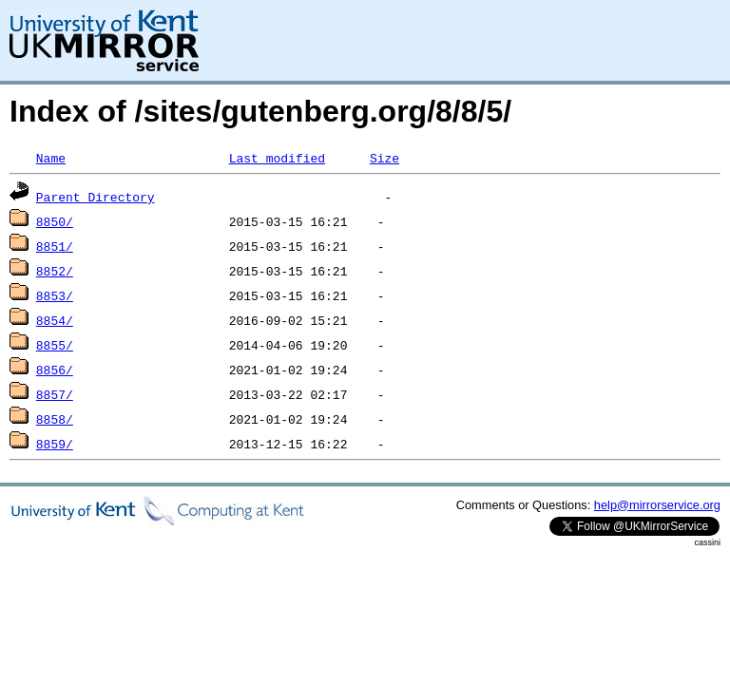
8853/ (54, 295)
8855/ (54, 344)
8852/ (54, 270)
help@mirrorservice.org (657, 505)
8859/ (54, 443)
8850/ (54, 221)
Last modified (277, 157)
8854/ (54, 320)
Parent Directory (95, 196)
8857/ (54, 394)
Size (384, 157)
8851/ (54, 246)
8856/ (54, 369)
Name (51, 157)
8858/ (54, 419)
